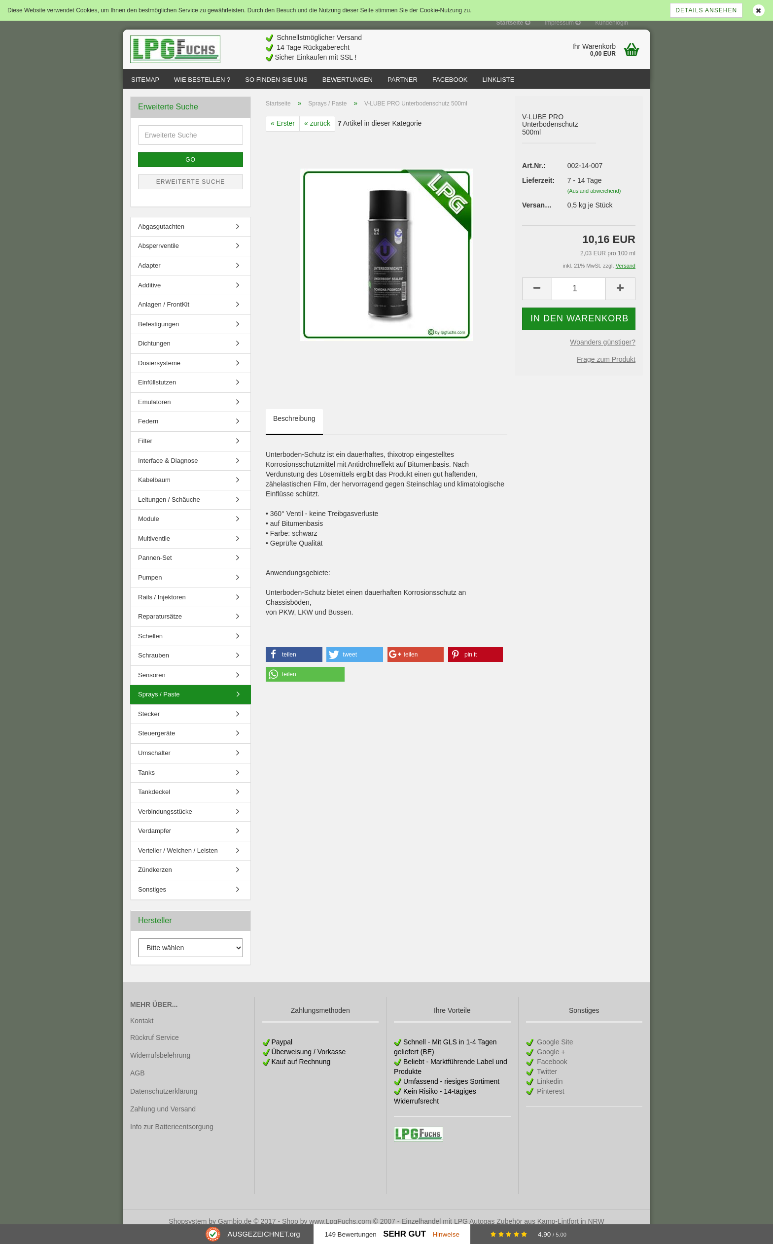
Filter (145, 450)
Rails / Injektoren (162, 607)
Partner (402, 79)
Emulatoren (154, 411)
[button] (294, 664)
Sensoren (152, 685)
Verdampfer (154, 840)
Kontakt (141, 1031)
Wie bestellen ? (202, 79)
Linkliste (498, 79)
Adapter (149, 275)
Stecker (149, 723)
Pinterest (549, 1101)
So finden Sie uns (276, 79)
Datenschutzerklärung (163, 1101)
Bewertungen (347, 79)
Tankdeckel (154, 801)
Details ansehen (706, 10)
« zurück (317, 133)
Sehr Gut (404, 1234)
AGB (137, 1083)
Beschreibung (294, 428)
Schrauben (153, 665)
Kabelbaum (154, 489)
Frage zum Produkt (606, 369)
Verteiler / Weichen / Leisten (178, 860)
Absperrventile (158, 255)
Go (190, 169)
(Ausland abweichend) (594, 201)
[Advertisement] (471, 45)
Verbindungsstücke (165, 821)
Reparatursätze (160, 626)
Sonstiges (152, 899)
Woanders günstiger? (602, 352)
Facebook (450, 79)
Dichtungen (154, 353)
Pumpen (150, 587)
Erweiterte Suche (190, 191)
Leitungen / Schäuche (169, 509)
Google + (550, 1062)
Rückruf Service (154, 1047)
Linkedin (548, 1091)
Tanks (146, 782)
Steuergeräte (156, 743)
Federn (148, 431)
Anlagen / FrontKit (163, 314)
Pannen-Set (155, 567)
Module (148, 528)
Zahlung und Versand (163, 1119)
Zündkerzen (155, 879)
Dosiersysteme (159, 373)
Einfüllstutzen (157, 392)
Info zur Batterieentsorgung (171, 1136)
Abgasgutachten (161, 236)
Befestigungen (158, 334)
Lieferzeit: (537, 190)
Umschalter (154, 762)
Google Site (554, 1052)
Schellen (150, 646)
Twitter (546, 1081)
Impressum (563, 22)
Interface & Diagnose (168, 470)
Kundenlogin (611, 22)
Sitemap (145, 79)
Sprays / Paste (159, 704)
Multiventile (154, 548)
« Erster (283, 133)
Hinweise (445, 1234)
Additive (149, 295)
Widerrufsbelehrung (160, 1065)
